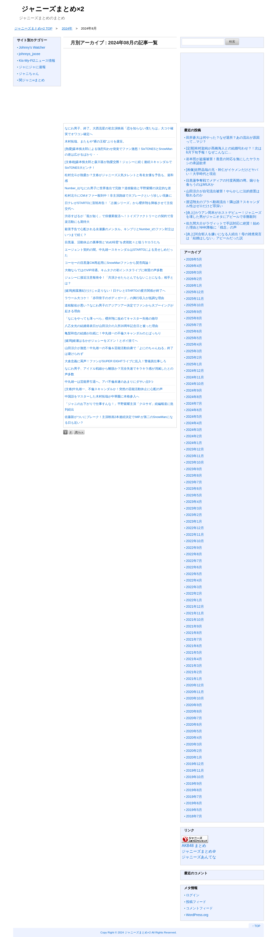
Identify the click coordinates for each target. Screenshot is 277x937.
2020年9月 (194, 705)
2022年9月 (194, 548)
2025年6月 (194, 331)
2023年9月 (194, 469)
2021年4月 (194, 659)
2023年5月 (194, 495)
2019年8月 (194, 790)
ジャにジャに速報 (32, 67)
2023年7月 (194, 482)
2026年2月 (194, 279)
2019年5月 (194, 810)
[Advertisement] (120, 84)
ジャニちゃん (29, 74)
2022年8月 (194, 554)
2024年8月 (194, 397)
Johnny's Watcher (32, 47)
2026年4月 (194, 266)
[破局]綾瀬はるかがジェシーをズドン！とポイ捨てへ (101, 340)
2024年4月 (194, 423)
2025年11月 (195, 298)
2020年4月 (194, 737)
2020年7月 (194, 718)
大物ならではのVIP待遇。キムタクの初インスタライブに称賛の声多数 (114, 270)
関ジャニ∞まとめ (32, 80)
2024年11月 (195, 377)
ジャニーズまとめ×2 (52, 9)
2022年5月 (194, 574)
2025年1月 (194, 364)
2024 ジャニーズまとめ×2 (134, 932)
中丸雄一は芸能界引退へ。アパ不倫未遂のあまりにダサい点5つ (109, 381)
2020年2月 (194, 751)
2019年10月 (195, 777)
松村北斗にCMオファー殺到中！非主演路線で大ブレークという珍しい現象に (118, 195)
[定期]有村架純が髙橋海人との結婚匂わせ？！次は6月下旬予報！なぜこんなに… (223, 150)
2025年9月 (194, 312)
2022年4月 (194, 580)
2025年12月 (195, 292)
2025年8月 (194, 318)
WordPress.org (197, 915)
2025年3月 (194, 351)
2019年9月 (194, 783)
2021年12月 (195, 606)
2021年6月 (194, 646)
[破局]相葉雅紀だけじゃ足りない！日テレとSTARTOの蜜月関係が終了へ (115, 290)
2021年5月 (194, 652)
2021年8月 (194, 633)
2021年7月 (194, 639)
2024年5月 (194, 416)
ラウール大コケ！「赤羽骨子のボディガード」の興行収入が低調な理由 (114, 298)
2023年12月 (195, 449)
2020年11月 (195, 692)
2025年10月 (195, 305)
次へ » (79, 432)
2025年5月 (194, 338)
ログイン (192, 895)
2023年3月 (194, 508)
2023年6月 (194, 488)
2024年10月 (195, 384)
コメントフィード (199, 908)
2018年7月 (194, 816)
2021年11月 (195, 613)
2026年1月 (194, 285)
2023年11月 (195, 456)
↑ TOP (256, 926)
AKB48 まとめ (194, 846)
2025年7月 (194, 325)
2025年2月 (194, 357)
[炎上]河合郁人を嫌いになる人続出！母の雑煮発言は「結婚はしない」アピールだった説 (223, 236)
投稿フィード (196, 902)
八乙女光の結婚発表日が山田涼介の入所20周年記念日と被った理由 (111, 326)
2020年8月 (194, 711)
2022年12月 (195, 528)
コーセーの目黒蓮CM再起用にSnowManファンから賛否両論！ (108, 263)
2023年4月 (194, 502)
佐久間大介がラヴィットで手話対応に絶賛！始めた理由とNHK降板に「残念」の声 (223, 225)
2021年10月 (195, 619)
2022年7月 (194, 561)
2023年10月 (195, 462)
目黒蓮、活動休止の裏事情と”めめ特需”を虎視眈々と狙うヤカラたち (112, 242)
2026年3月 (194, 272)
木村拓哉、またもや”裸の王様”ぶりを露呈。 (95, 141)
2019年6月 (194, 803)
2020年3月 (194, 744)
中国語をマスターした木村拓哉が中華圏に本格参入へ (102, 396)
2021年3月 (194, 665)
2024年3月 (194, 430)
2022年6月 (194, 567)
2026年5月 (194, 259)
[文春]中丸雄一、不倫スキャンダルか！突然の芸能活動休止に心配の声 (114, 389)
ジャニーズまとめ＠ (199, 851)
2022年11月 (195, 534)
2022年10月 (195, 541)
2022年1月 (194, 600)
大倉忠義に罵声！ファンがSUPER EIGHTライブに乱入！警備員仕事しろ (115, 361)
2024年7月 (194, 403)
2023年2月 (194, 515)
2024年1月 (194, 443)
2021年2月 (194, 672)
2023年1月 (194, 521)
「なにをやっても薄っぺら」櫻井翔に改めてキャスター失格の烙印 (111, 318)
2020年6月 (194, 724)
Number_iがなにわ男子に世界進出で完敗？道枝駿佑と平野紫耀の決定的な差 (118, 188)
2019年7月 (194, 797)
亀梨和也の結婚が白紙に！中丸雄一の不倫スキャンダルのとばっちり (113, 333)
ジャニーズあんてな (199, 857)
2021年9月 (194, 626)
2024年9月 (194, 390)
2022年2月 (194, 593)
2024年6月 (194, 410)
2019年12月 (195, 764)
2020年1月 (194, 757)
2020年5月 (194, 731)
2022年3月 (194, 587)
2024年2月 (194, 436)
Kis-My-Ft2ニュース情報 (37, 60)
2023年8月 (194, 475)
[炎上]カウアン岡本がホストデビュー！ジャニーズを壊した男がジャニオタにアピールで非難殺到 (223, 215)
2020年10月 (195, 698)
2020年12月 (195, 685)
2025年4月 (194, 344)
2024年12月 (195, 370)
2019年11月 (195, 770)
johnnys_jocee (29, 54)
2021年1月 (194, 679)
